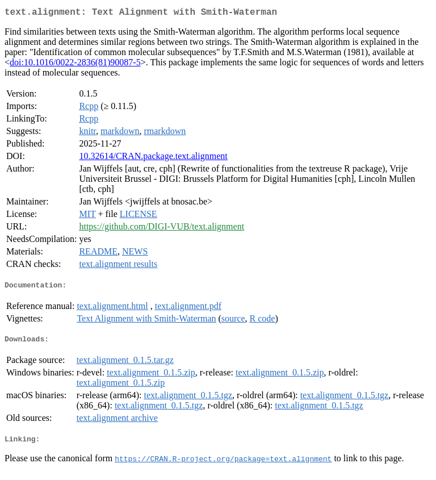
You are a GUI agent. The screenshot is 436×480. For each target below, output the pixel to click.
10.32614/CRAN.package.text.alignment (153, 158)
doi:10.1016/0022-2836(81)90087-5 (75, 64)
